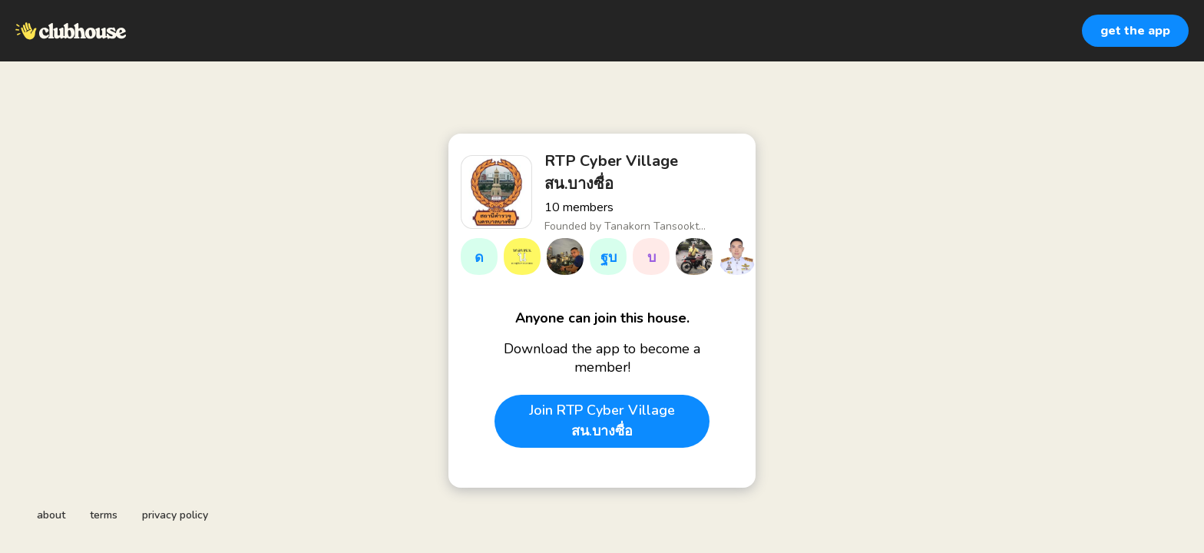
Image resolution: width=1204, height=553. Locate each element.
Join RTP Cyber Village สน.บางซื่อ (602, 420)
